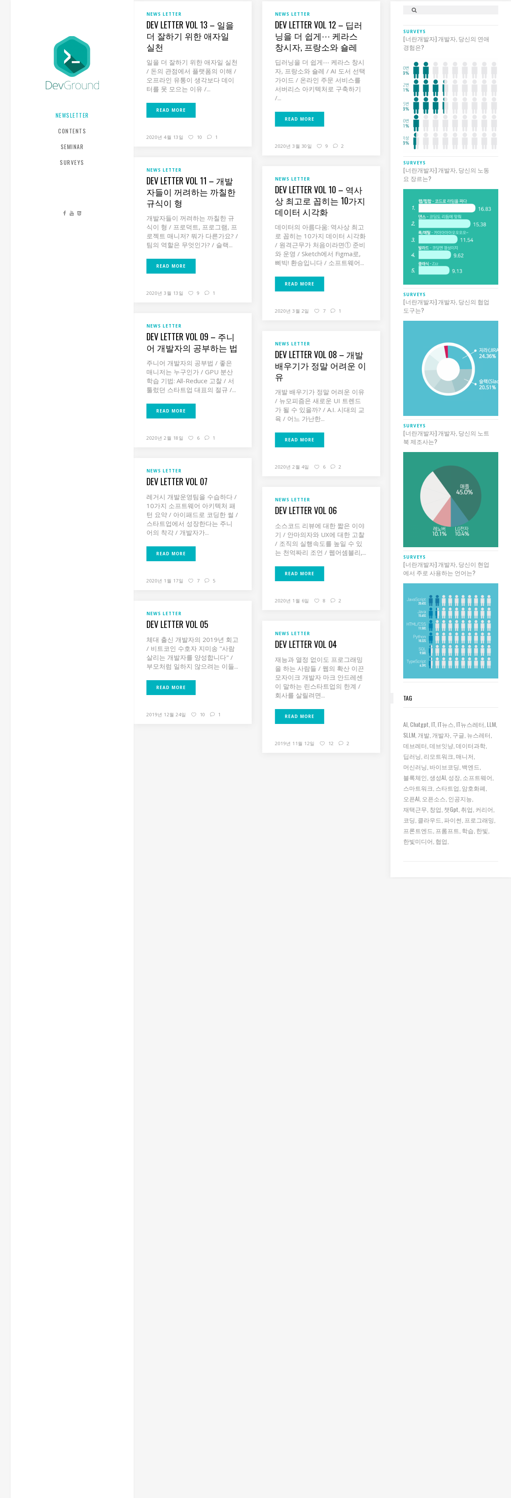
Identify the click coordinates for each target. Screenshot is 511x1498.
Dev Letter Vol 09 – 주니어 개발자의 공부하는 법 (192, 342)
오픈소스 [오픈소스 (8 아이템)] (434, 798)
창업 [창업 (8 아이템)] (435, 809)
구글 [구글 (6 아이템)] (458, 734)
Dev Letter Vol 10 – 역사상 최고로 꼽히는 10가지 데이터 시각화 (320, 200)
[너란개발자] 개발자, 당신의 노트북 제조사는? (446, 437)
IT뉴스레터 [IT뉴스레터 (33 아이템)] (470, 724)
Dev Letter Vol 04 (306, 644)
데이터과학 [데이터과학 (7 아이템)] (471, 745)
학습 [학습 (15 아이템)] (468, 830)
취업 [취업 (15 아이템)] (467, 809)
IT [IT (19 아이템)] (433, 724)
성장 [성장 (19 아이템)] (454, 777)
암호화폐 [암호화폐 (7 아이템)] (474, 787)
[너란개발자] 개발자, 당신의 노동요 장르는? (446, 174)
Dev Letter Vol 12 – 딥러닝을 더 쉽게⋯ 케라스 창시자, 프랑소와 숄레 (318, 35)
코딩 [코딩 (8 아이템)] (409, 819)
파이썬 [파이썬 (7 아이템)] (453, 819)
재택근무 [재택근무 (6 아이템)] (415, 809)
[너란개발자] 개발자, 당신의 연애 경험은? (446, 42)
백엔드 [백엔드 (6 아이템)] (471, 766)
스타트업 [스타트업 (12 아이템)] (447, 787)
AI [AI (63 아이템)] (405, 724)
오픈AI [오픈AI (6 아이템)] (411, 798)
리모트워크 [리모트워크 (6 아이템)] (438, 756)
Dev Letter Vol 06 (306, 510)
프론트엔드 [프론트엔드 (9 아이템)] (418, 830)
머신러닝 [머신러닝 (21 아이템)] (415, 766)
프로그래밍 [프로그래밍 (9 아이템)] (479, 819)
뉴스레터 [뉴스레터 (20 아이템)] (479, 734)
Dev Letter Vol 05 (177, 624)
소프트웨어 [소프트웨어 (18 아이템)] (477, 777)
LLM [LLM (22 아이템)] (491, 724)
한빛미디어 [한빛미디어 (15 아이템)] (418, 841)
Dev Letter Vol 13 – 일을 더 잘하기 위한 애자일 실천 (190, 35)
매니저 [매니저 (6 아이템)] (465, 756)
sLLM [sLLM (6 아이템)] (409, 734)
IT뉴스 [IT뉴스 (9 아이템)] (446, 724)
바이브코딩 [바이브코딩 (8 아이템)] (444, 766)
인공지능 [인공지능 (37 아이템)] (460, 798)
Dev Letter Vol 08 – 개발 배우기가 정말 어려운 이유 (320, 365)
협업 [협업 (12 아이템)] (441, 841)
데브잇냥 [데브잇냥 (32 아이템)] (441, 745)
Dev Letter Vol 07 (177, 481)
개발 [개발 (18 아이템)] (424, 734)
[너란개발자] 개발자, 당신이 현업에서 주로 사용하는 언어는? (446, 568)
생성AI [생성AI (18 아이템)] (438, 777)
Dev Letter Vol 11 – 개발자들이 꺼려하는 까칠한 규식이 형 (191, 191)
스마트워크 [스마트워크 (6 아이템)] (418, 787)
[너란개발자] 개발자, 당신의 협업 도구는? (446, 305)
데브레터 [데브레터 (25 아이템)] (415, 745)
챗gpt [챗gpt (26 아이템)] (451, 809)
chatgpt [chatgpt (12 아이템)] (419, 724)
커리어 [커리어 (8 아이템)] (484, 809)
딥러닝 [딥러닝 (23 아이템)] (412, 756)
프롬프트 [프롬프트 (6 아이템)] (447, 830)
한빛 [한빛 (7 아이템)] (482, 830)
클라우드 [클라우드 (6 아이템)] (429, 819)
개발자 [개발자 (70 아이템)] (441, 734)
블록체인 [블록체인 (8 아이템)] (415, 777)
